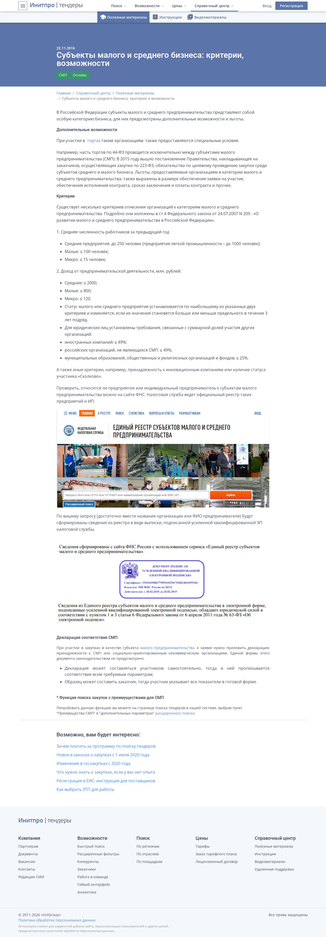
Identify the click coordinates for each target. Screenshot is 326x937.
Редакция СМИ (31, 876)
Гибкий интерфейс (93, 884)
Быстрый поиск (91, 846)
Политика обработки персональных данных (57, 920)
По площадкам (149, 861)
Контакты (26, 869)
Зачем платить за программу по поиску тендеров (106, 746)
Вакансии (26, 861)
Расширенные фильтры (98, 853)
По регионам (148, 846)
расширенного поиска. (175, 713)
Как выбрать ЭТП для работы (85, 789)
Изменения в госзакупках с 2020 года (93, 763)
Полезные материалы (123, 17)
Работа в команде (92, 876)
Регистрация (291, 5)
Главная (64, 93)
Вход (267, 5)
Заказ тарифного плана (216, 853)
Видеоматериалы (206, 17)
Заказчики (86, 869)
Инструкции (167, 17)
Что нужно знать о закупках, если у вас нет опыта (106, 772)
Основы (80, 75)
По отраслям (148, 853)
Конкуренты (88, 861)
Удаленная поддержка (274, 869)
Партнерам (28, 846)
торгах (93, 140)
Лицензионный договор (217, 861)
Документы (28, 853)
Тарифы (203, 846)
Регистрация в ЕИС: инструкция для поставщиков (106, 781)
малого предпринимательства (167, 647)
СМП (63, 75)
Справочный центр (93, 93)
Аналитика (86, 892)
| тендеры (56, 6)
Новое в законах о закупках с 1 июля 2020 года (103, 755)
